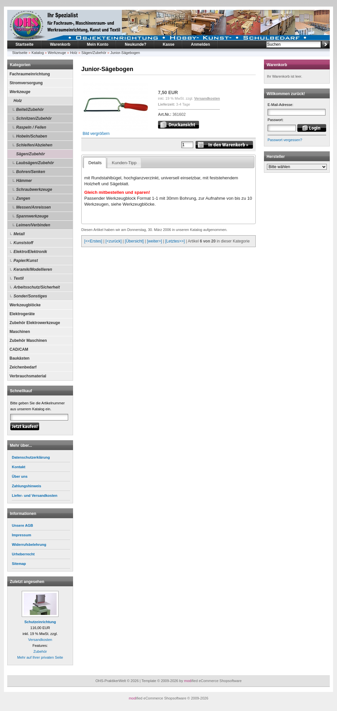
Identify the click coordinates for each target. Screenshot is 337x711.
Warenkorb (60, 44)
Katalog (38, 53)
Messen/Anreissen (33, 207)
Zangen (23, 198)
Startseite (24, 44)
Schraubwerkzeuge (34, 189)
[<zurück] (114, 241)
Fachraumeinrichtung (30, 74)
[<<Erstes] (93, 241)
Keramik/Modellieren (32, 269)
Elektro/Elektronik (30, 251)
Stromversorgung (26, 83)
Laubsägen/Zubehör (35, 163)
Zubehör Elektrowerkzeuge (35, 322)
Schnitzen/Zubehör (34, 118)
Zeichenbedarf (23, 367)
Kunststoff (23, 243)
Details (94, 162)
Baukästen (20, 358)
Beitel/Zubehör (30, 109)
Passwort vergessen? (285, 140)
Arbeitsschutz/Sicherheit (36, 287)
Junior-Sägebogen (125, 53)
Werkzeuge (57, 53)
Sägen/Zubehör (93, 53)
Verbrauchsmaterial (28, 376)
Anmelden (200, 44)
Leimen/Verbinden (33, 225)
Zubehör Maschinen (28, 340)
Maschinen (20, 331)
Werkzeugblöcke (25, 305)
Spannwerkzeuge (32, 216)
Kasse (168, 44)
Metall (19, 234)
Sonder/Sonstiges (30, 296)
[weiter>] (154, 241)
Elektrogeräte (22, 314)
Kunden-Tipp (124, 162)
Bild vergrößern (115, 131)
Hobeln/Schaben (31, 136)
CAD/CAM (19, 349)
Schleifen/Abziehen (34, 145)
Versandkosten (40, 640)
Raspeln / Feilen (31, 127)
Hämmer (24, 180)
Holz (73, 53)
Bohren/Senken (30, 171)
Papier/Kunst (25, 260)
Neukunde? (135, 44)
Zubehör (40, 651)
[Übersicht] (134, 241)
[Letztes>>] (175, 241)
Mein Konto (97, 44)
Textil (18, 278)
